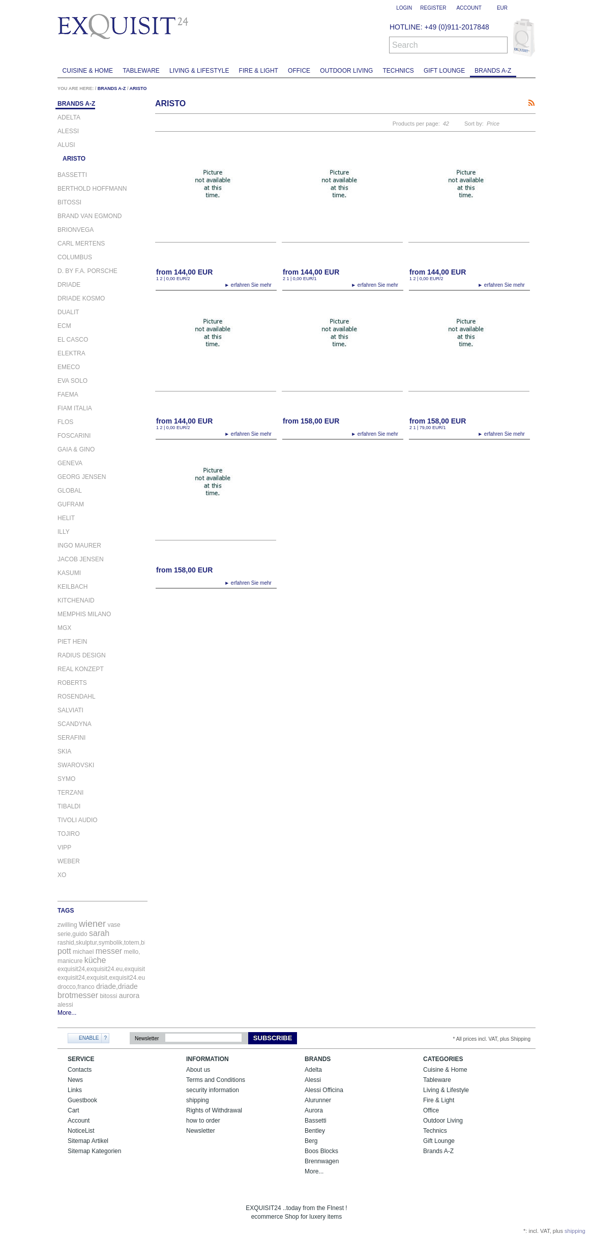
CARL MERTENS (81, 243)
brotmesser (77, 995)
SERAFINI (71, 738)
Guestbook (82, 1100)
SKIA (64, 751)
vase (113, 924)
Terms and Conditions (215, 1079)
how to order (203, 1120)
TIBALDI (68, 806)
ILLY (63, 532)
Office (299, 70)
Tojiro (68, 834)
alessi (65, 1004)
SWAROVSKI (75, 765)
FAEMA (67, 394)
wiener (92, 924)
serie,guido (72, 934)
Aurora (314, 1110)
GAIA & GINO (76, 449)
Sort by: (474, 123)
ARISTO (138, 88)
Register (433, 8)
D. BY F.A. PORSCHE (87, 271)
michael (83, 951)
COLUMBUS (74, 257)
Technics (398, 70)
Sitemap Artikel (88, 1140)
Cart (73, 1110)
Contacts (80, 1069)
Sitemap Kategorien (94, 1151)
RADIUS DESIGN (81, 655)
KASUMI (69, 573)
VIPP (64, 847)
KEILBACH (72, 587)
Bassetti (316, 1120)
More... (66, 1012)
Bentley (315, 1130)
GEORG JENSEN (81, 477)
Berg (311, 1140)
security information (212, 1090)
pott (64, 951)
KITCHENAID (76, 600)
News (75, 1079)
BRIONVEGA (75, 230)
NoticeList (81, 1130)
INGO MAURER (79, 545)
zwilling (67, 924)
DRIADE (68, 285)
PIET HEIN (72, 642)
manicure (69, 960)
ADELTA (68, 117)
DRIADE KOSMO (81, 298)
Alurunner (318, 1100)
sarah (99, 933)
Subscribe (272, 1038)
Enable (89, 1038)
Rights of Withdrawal (214, 1110)
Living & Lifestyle (199, 70)
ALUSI (66, 145)
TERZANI (70, 793)
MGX (64, 628)
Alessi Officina (324, 1090)
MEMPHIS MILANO (84, 614)
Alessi (313, 1079)
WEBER (68, 861)
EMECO (68, 367)
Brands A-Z (493, 70)
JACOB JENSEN (80, 559)
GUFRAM (70, 504)
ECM (64, 326)
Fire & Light (258, 70)
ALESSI (68, 131)
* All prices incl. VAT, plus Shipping (491, 1039)
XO (61, 875)
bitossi (108, 996)
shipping (197, 1100)
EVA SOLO (72, 381)
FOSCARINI (74, 436)
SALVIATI (70, 710)
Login (404, 8)
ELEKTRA (71, 353)
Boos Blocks (321, 1151)
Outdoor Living (346, 70)
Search (405, 45)
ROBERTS (72, 683)
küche (95, 960)
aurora (129, 995)
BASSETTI (72, 175)
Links (75, 1090)
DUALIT (68, 312)
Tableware (141, 70)
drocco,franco (76, 986)
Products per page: (416, 123)
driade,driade (117, 986)
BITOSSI (69, 202)
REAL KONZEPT (80, 669)
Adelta (313, 1069)
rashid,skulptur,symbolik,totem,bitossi (107, 942)
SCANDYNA (74, 724)
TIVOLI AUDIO (77, 820)
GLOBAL (69, 491)
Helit (66, 518)
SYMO (66, 779)
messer (109, 951)
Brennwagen (322, 1161)
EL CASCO (72, 340)
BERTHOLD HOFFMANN (92, 189)
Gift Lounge (444, 70)
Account (79, 1120)
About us (198, 1069)
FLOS (65, 422)
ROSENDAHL (76, 696)
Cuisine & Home (88, 70)
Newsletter (147, 1038)
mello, (132, 951)
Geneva (69, 463)
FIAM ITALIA (74, 408)
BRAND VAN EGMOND (89, 216)
